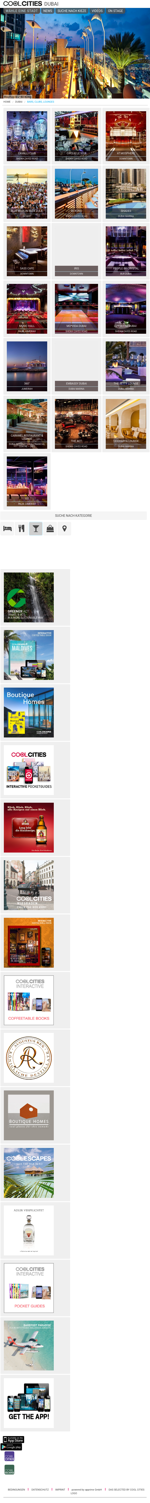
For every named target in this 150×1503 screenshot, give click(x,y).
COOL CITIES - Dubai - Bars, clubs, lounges (23, 4)
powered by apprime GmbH (87, 1489)
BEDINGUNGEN (17, 1489)
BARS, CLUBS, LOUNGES (40, 102)
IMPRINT (60, 1489)
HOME (6, 102)
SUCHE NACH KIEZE (72, 11)
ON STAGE (115, 11)
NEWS (47, 11)
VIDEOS (97, 11)
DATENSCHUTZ (40, 1489)
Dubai (18, 102)
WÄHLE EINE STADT (22, 11)
